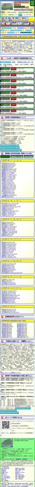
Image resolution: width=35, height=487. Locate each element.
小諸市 (7, 215)
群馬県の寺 (5, 324)
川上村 (8, 205)
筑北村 (8, 249)
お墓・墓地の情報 (5, 468)
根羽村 (7, 271)
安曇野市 (8, 169)
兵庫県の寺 (20, 335)
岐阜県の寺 (5, 331)
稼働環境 (18, 459)
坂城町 (7, 223)
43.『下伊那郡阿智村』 (23, 23)
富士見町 (8, 284)
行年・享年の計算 (19, 477)
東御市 (7, 255)
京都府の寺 (20, 334)
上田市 (7, 182)
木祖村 (7, 209)
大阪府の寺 (5, 335)
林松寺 (6, 111)
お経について (4, 474)
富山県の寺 (5, 328)
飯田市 (7, 173)
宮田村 (7, 301)
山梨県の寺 (20, 329)
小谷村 (7, 193)
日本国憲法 (3, 470)
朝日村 (7, 166)
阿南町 (8, 170)
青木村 (7, 163)
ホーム (20, 15)
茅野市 (6, 252)
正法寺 (6, 93)
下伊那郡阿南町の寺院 (25, 32)
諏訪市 (6, 235)
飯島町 (8, 172)
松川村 (8, 292)
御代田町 (8, 302)
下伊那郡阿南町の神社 (15, 30)
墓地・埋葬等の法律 (20, 469)
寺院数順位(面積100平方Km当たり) (9, 150)
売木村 (7, 183)
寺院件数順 (29, 157)
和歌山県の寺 (21, 337)
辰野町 (7, 246)
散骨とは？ (17, 473)
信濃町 (7, 229)
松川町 (8, 291)
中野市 (7, 265)
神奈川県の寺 (6, 326)
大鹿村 (8, 188)
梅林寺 (6, 105)
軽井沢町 (9, 203)
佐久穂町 (8, 226)
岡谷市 (7, 191)
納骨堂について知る (20, 468)
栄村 (7, 222)
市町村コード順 (16, 157)
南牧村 (9, 296)
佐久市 (6, 225)
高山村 (8, 245)
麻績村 (7, 196)
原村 (6, 281)
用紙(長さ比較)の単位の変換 (21, 483)
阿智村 (7, 167)
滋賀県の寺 (5, 334)
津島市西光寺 (10, 483)
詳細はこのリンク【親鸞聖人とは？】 (10, 372)
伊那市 (6, 180)
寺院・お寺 (17, 470)
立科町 (8, 248)
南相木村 (10, 295)
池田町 (7, 179)
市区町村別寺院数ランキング (8, 145)
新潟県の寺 (20, 326)
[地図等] (24, 71)
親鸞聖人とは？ (4, 472)
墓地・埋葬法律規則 (20, 476)
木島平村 (10, 206)
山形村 (8, 311)
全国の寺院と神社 (6, 28)
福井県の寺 (5, 329)
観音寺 (6, 69)
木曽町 (7, 208)
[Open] (13, 69)
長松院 (6, 99)
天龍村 (9, 254)
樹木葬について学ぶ (20, 472)
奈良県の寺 (5, 337)
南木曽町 (8, 269)
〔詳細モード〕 (5, 62)
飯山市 (7, 176)
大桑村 (8, 186)
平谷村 (7, 282)
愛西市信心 (3, 483)
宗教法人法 (3, 469)
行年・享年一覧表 (5, 476)
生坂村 (8, 177)
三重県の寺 (20, 332)
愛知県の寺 (5, 332)
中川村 (8, 264)
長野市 (7, 266)
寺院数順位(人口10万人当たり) (8, 148)
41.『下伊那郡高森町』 (12, 23)
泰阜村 (8, 309)
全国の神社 (21, 28)
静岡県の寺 (20, 331)
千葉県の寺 (5, 325)
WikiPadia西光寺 (24, 486)
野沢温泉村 (11, 272)
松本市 (7, 293)
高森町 (8, 244)
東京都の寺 (20, 325)
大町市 (7, 189)
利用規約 (24, 459)
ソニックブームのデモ (16, 484)
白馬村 (7, 279)
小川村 (7, 192)
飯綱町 (8, 175)
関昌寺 (6, 75)
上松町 (8, 164)
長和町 (7, 268)
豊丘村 (8, 257)
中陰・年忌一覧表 (19, 474)
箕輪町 (7, 299)
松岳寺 (6, 81)
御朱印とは (3, 479)
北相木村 (9, 211)
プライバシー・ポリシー (8, 459)
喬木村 (7, 242)
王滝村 (8, 185)
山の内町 (9, 312)
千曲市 (7, 251)
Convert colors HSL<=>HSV (13, 486)
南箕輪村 (10, 298)
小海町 (7, 212)
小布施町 (8, 195)
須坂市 (7, 234)
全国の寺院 (29, 30)
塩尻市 (7, 228)
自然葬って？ (4, 473)
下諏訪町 (9, 232)
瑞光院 (6, 87)
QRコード (18, 426)
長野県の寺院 (10, 32)
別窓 (18, 145)
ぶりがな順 (5, 157)
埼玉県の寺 (20, 324)
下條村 (9, 231)
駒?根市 (8, 214)
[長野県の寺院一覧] (23, 62)
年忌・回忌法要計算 (5, 477)
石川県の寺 (20, 328)
